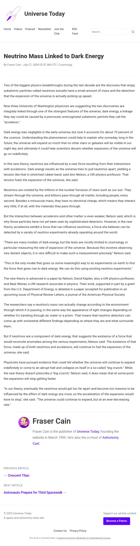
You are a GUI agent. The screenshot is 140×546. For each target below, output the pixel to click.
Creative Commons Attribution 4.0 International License (83, 538)
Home (7, 29)
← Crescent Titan (16, 475)
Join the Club (59, 31)
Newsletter (44, 29)
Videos (18, 29)
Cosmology (65, 64)
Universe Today (35, 14)
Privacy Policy (78, 530)
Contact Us (60, 530)
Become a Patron (116, 521)
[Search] (133, 31)
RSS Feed (75, 31)
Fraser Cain (14, 64)
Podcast (30, 29)
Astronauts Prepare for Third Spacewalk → (35, 492)
